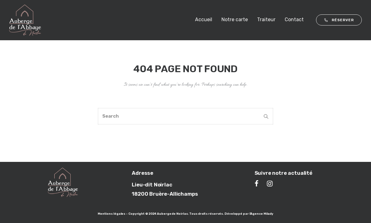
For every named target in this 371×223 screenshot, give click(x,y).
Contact (294, 19)
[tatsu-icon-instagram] (270, 183)
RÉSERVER (339, 20)
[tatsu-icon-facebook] (258, 183)
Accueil (203, 19)
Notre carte (234, 19)
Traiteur (266, 19)
